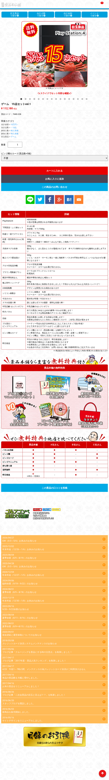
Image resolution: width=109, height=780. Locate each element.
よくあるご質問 (63, 760)
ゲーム (13, 137)
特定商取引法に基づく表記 (54, 769)
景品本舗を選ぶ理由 (25, 760)
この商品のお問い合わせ (54, 187)
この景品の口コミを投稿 (54, 488)
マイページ (17, 765)
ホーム (9, 760)
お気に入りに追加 (54, 179)
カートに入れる (54, 170)
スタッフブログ (73, 765)
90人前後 (15, 134)
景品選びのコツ (45, 760)
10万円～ (15, 124)
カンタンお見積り (83, 760)
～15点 (14, 127)
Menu (106, 3)
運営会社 (98, 760)
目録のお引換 (32, 765)
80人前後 (15, 130)
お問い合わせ (90, 765)
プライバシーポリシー (52, 765)
